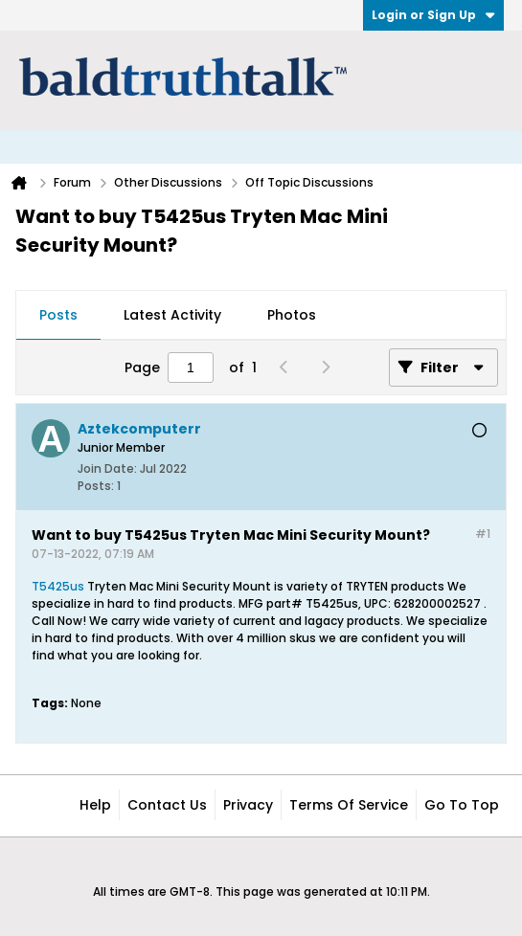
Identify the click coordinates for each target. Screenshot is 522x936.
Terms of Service (348, 804)
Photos (291, 314)
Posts (58, 314)
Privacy (248, 804)
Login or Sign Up (433, 15)
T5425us (58, 586)
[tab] (58, 316)
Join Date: (107, 468)
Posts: (96, 486)
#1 (482, 533)
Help (95, 804)
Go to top (461, 804)
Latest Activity (172, 314)
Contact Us (167, 804)
